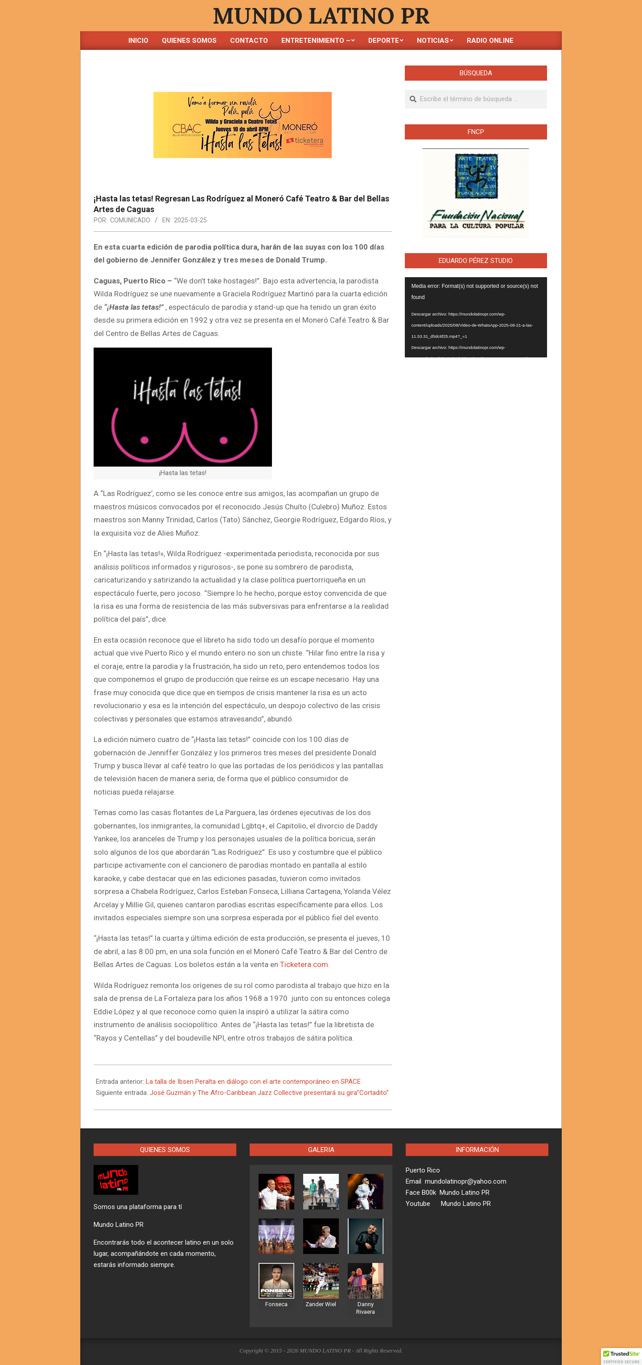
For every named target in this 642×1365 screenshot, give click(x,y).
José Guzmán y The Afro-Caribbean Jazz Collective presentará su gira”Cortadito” (269, 1093)
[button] (621, 1356)
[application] (476, 317)
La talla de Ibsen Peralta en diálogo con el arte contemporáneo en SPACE (253, 1082)
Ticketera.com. (305, 964)
